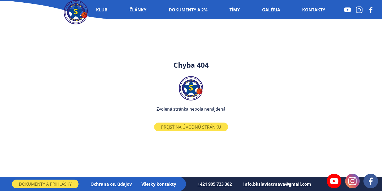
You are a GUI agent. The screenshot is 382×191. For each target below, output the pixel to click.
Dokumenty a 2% (188, 10)
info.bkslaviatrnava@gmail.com (277, 184)
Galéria (271, 10)
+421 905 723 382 (215, 184)
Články (137, 10)
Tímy (234, 10)
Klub (101, 10)
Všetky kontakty (158, 184)
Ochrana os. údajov (111, 184)
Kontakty (313, 10)
